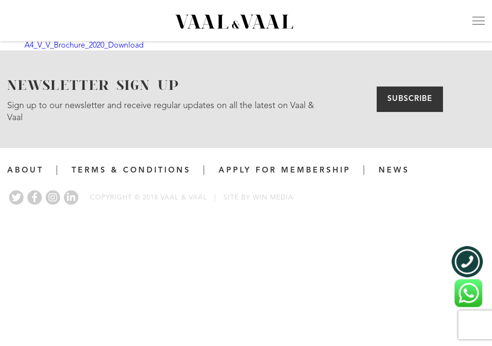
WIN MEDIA (273, 197)
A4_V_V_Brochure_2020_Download (84, 45)
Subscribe (409, 99)
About (25, 170)
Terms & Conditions (131, 170)
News (394, 170)
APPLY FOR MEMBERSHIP (285, 170)
